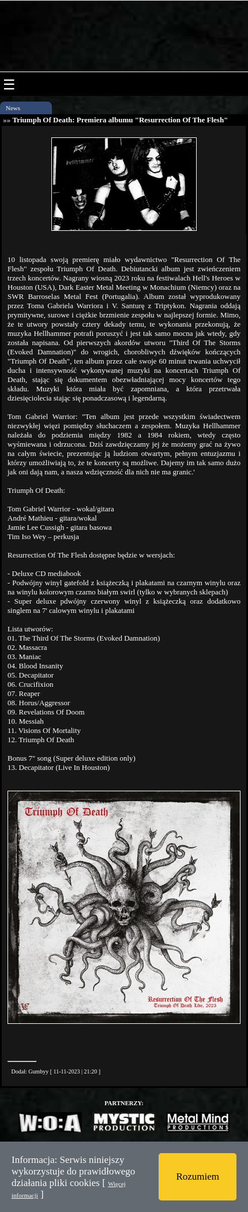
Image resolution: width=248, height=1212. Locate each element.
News (13, 107)
